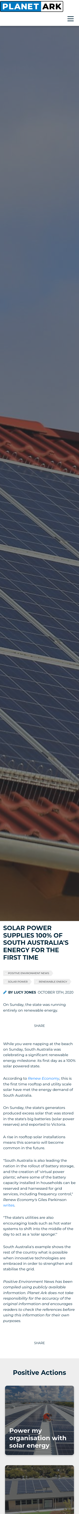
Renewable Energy (53, 981)
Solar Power (18, 981)
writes (8, 1205)
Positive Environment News (28, 973)
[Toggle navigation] (71, 19)
